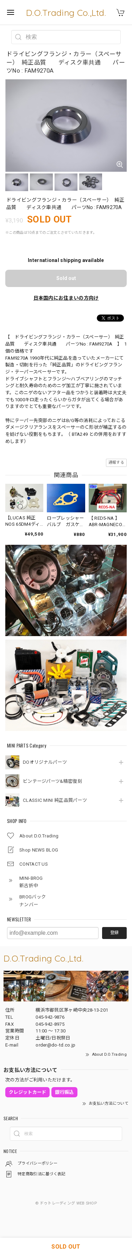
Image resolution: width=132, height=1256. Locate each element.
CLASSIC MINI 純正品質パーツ (55, 800)
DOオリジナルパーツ (45, 762)
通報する (116, 462)
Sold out (66, 278)
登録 (114, 932)
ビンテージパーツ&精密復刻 (52, 781)
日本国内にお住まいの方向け (66, 298)
